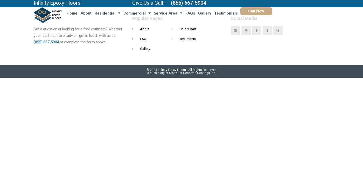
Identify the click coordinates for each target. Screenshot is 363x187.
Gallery (204, 13)
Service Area (168, 13)
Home (72, 13)
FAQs (190, 13)
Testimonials (226, 13)
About (86, 13)
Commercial (137, 13)
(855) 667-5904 (46, 42)
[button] (256, 11)
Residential (107, 13)
